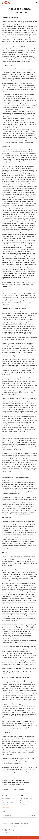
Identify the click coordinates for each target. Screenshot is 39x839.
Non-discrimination (6, 826)
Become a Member (19, 789)
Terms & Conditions (14, 823)
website (6, 168)
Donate (6, 789)
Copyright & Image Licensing (20, 826)
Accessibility (5, 823)
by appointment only (25, 514)
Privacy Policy (24, 823)
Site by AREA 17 (6, 832)
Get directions (5, 807)
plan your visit (21, 838)
